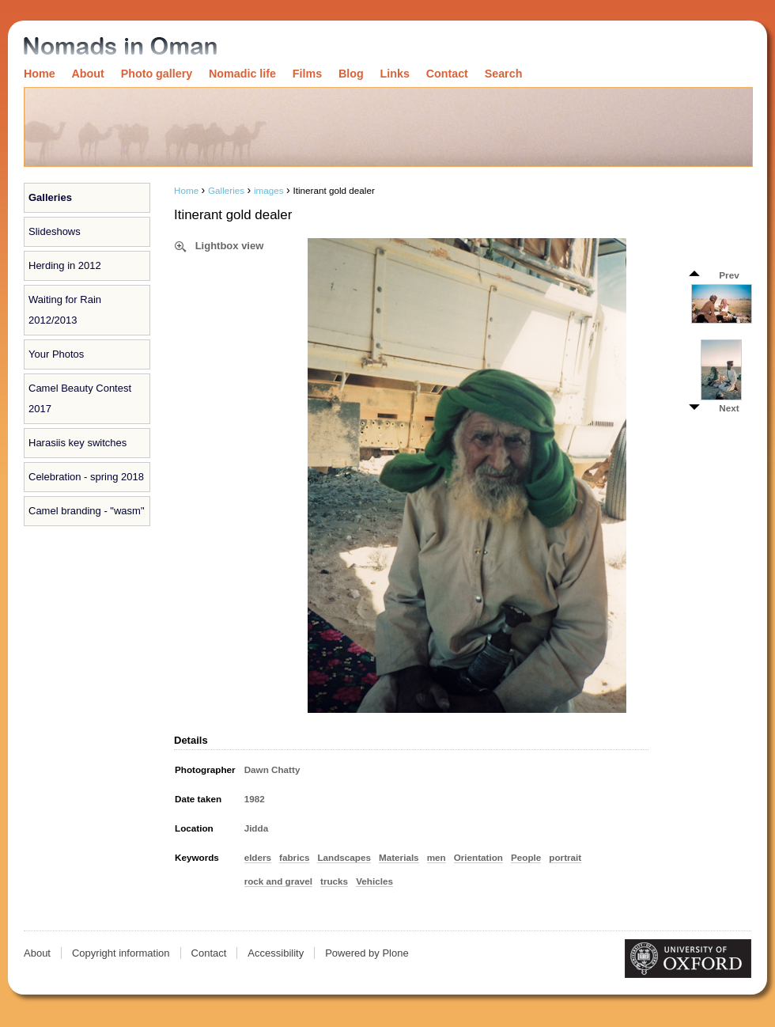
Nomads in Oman (120, 47)
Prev (729, 275)
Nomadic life (242, 73)
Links (395, 73)
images (269, 190)
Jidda (256, 828)
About (88, 73)
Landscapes (344, 857)
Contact (447, 73)
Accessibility (276, 953)
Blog (351, 73)
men (436, 857)
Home (39, 73)
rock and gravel (278, 881)
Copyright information (121, 953)
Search (504, 73)
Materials (399, 857)
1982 (254, 799)
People (526, 857)
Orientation (478, 857)
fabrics (294, 857)
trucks (334, 881)
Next (729, 408)
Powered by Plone (367, 953)
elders (257, 857)
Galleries (50, 197)
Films (307, 73)
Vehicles (374, 881)
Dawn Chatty (272, 769)
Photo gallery (157, 73)
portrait (565, 857)
